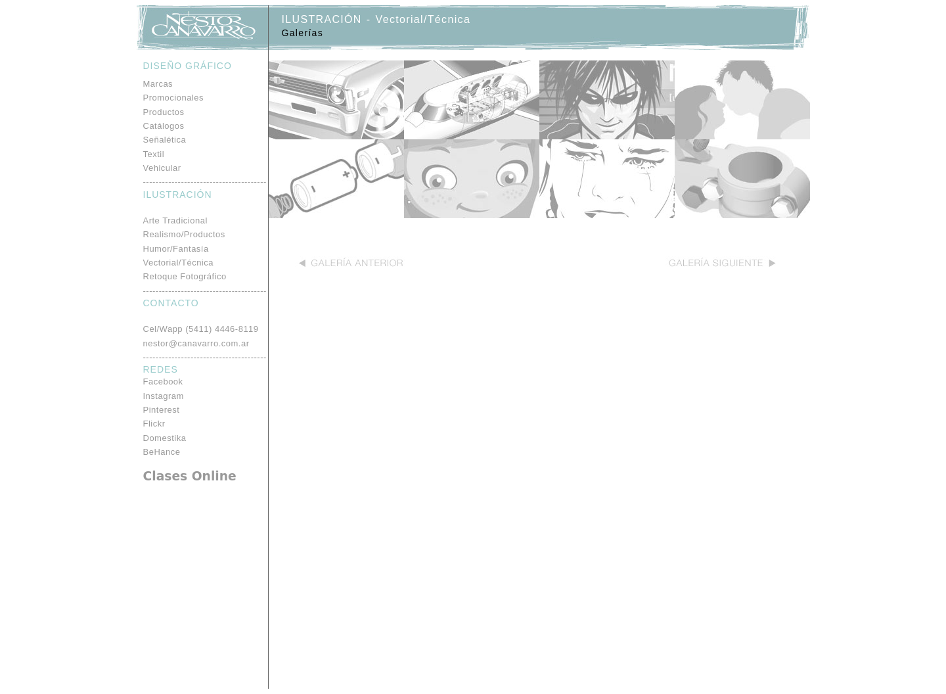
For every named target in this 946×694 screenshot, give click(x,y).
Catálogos (164, 126)
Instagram (163, 396)
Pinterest (161, 410)
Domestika (165, 438)
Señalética (165, 140)
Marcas (158, 84)
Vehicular (162, 168)
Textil (154, 154)
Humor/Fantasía (176, 249)
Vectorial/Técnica (178, 262)
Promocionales (173, 98)
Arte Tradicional (175, 220)
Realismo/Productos (184, 234)
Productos (164, 112)
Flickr (154, 423)
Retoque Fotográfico (185, 276)
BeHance (162, 452)
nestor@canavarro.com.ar (196, 343)
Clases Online (189, 476)
